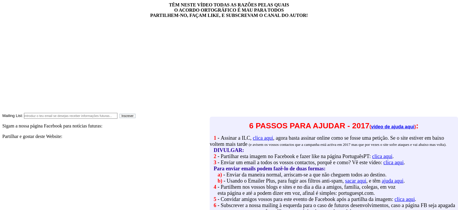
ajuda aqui (392, 181)
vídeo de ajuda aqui (392, 126)
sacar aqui (355, 181)
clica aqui (263, 138)
